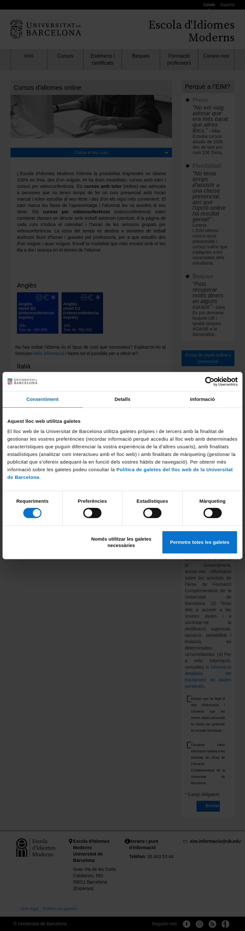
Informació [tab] (202, 399)
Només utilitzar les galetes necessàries (121, 542)
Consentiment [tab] (42, 399)
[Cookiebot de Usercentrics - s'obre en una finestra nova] (210, 381)
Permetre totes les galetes (199, 542)
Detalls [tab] (122, 399)
